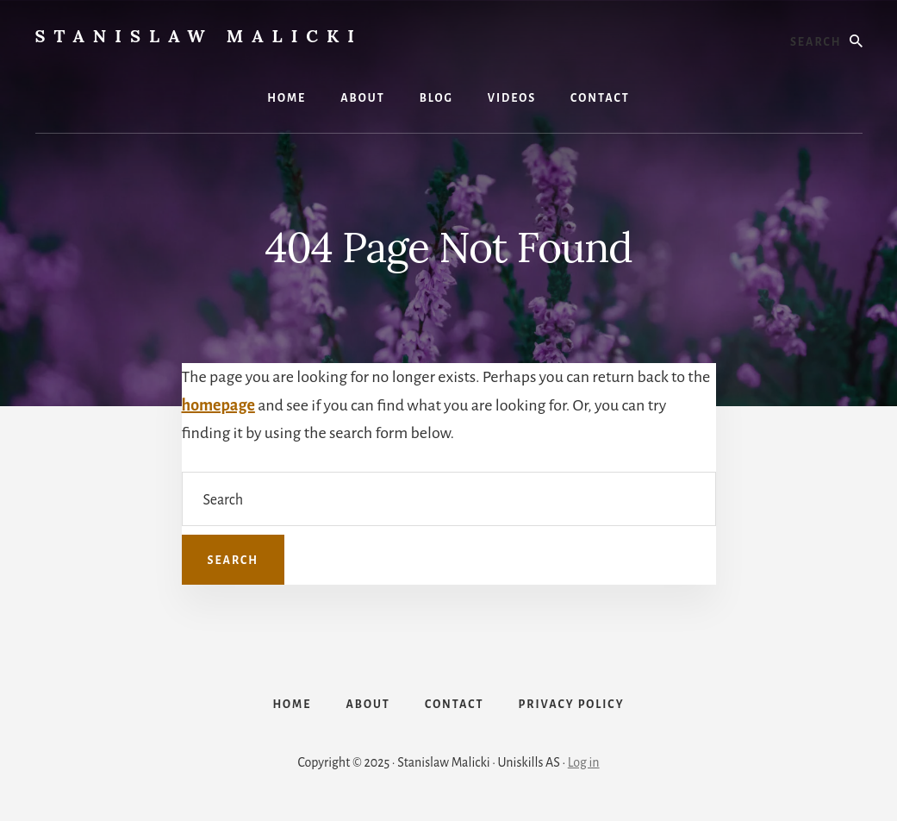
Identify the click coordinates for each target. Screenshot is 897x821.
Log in (584, 762)
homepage (218, 405)
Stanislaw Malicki (199, 36)
